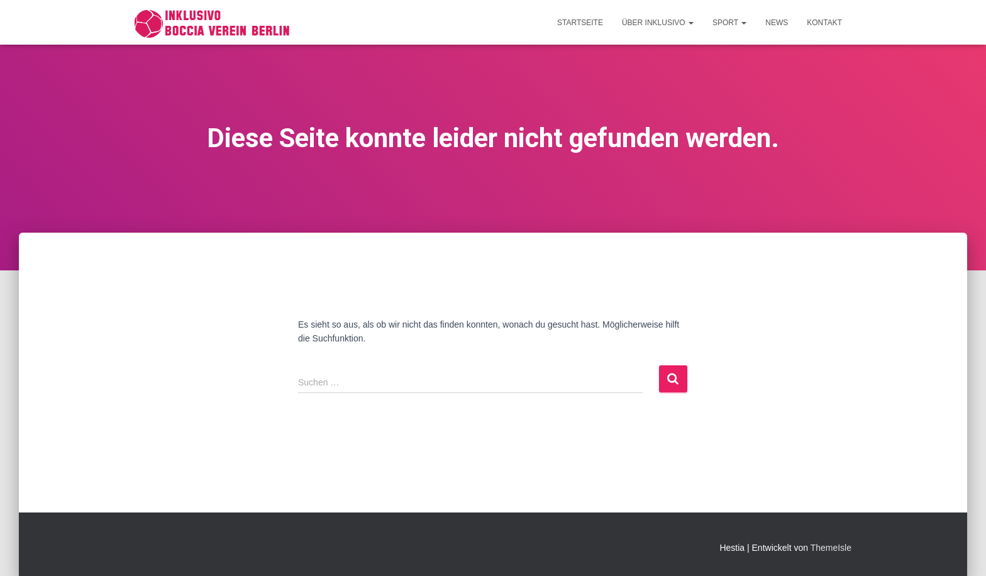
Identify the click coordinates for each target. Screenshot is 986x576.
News (776, 22)
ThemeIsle (831, 548)
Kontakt (824, 22)
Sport (729, 22)
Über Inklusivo (658, 22)
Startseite (580, 22)
